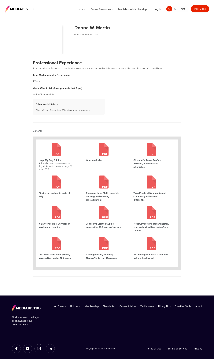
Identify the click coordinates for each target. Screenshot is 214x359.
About (198, 306)
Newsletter (109, 306)
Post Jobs (200, 8)
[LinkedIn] (50, 348)
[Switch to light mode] (169, 8)
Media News (147, 306)
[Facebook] (16, 348)
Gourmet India (94, 160)
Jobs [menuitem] (80, 9)
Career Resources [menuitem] (101, 9)
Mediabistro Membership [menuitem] (132, 9)
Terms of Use (153, 348)
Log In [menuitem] (157, 9)
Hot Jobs (75, 306)
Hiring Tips (164, 306)
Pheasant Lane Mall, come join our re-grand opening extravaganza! (102, 196)
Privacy (198, 348)
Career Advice (127, 306)
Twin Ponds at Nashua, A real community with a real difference (149, 196)
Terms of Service (177, 348)
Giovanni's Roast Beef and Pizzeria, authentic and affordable (147, 163)
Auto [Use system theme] (183, 8)
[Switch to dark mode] (176, 8)
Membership (92, 306)
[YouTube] (27, 348)
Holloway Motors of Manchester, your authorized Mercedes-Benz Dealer (151, 227)
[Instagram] (38, 348)
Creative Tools (183, 306)
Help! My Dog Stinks (50, 160)
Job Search (59, 306)
